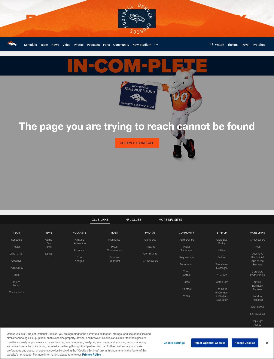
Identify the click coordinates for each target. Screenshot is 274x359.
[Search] (211, 44)
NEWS (48, 232)
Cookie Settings (174, 342)
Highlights (114, 239)
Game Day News (48, 243)
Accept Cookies (245, 342)
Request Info (186, 257)
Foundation (186, 264)
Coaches (16, 260)
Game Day (150, 239)
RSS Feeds (257, 306)
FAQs (258, 246)
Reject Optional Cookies (210, 342)
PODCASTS (79, 232)
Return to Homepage (137, 143)
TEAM (16, 232)
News (186, 281)
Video (186, 295)
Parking (221, 257)
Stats (16, 274)
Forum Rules (257, 313)
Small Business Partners (257, 285)
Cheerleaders (150, 260)
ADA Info (222, 274)
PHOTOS (150, 232)
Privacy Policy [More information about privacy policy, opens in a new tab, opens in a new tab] (91, 354)
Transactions (16, 292)
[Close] (267, 343)
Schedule (16, 239)
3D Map (221, 250)
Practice (150, 246)
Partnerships (186, 239)
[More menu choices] (156, 44)
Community (150, 253)
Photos (186, 288)
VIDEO (114, 232)
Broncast (79, 250)
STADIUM (222, 232)
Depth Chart (16, 253)
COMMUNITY (186, 232)
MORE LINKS (257, 232)
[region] (137, 343)
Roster (16, 246)
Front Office (16, 267)
